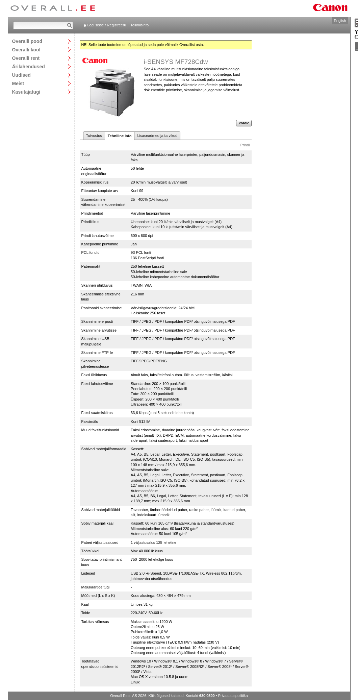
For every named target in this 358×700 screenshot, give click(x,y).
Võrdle (243, 123)
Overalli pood (27, 41)
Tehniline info (120, 136)
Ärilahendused (28, 66)
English (340, 21)
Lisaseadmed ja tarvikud (157, 136)
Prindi (245, 145)
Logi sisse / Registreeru (106, 25)
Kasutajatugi (26, 91)
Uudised (21, 74)
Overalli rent (26, 58)
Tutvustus (94, 136)
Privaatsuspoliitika (233, 696)
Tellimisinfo (139, 25)
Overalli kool (26, 49)
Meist (18, 83)
